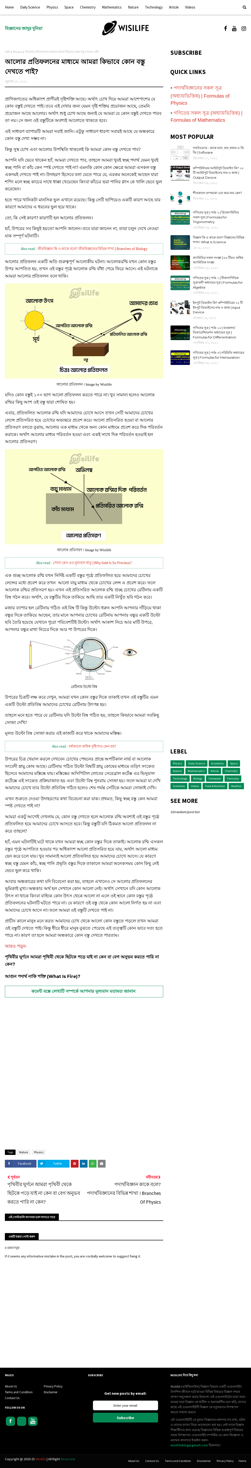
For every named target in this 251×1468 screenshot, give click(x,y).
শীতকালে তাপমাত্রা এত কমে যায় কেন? (217, 193)
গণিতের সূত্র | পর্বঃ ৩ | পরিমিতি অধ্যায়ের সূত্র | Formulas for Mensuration (218, 355)
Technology (180, 778)
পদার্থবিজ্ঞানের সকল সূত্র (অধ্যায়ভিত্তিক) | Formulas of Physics (199, 95)
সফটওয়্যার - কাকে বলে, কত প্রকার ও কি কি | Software (218, 150)
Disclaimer (50, 1392)
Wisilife (41, 1459)
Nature (23, 1152)
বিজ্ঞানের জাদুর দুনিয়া (23, 28)
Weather (236, 786)
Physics (17, 52)
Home (242, 1461)
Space (234, 763)
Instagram (21, 1421)
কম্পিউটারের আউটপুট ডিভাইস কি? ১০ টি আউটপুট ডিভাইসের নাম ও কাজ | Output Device (218, 172)
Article (215, 771)
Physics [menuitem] (52, 7)
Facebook (10, 1421)
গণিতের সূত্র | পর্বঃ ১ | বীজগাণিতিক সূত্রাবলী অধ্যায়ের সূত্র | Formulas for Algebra (218, 282)
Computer (214, 778)
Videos (195, 786)
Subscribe (125, 1417)
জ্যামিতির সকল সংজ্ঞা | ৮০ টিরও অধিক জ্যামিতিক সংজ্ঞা (218, 260)
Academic (217, 763)
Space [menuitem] (69, 7)
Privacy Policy (53, 1386)
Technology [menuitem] (154, 7)
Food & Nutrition (215, 786)
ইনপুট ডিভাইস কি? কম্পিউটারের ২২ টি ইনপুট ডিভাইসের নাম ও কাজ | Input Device (218, 307)
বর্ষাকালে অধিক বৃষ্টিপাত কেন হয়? (92, 746)
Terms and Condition (19, 1392)
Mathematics (196, 771)
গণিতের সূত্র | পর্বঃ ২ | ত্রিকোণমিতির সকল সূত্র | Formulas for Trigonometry (216, 217)
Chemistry (231, 771)
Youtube (32, 1421)
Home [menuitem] (9, 7)
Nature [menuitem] (133, 7)
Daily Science (196, 763)
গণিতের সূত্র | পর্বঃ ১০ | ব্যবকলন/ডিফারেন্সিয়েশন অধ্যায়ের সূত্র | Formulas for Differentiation (214, 332)
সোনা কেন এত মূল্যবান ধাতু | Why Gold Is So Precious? (92, 562)
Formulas (233, 778)
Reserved (68, 1459)
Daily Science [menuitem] (30, 7)
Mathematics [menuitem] (112, 7)
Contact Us (12, 1398)
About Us (11, 1386)
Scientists (179, 786)
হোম (7, 52)
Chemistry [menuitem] (88, 7)
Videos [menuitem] (190, 7)
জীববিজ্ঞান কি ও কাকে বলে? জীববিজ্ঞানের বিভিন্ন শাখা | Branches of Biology (92, 248)
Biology (197, 778)
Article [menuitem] (174, 7)
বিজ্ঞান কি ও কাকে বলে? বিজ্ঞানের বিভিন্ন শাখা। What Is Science (218, 239)
